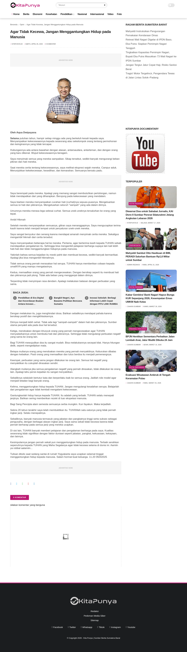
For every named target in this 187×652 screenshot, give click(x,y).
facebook (58, 627)
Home (15, 14)
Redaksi (94, 611)
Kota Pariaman (136, 367)
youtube (131, 627)
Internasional (97, 14)
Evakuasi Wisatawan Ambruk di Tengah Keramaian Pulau (148, 377)
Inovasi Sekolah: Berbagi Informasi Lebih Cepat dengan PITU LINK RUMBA (104, 300)
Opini (22, 24)
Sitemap (95, 620)
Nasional (82, 14)
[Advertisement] (147, 102)
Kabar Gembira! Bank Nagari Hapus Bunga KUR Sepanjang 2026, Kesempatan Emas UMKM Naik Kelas (150, 298)
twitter (72, 627)
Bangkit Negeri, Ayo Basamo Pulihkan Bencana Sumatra (68, 300)
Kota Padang (135, 203)
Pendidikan (66, 14)
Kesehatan (51, 14)
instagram (116, 627)
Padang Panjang (137, 329)
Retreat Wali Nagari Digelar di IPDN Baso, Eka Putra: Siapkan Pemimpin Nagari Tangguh (149, 44)
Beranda (13, 24)
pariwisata (134, 245)
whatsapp (87, 627)
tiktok (101, 627)
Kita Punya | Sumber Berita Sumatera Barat (101, 638)
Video (110, 14)
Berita (26, 14)
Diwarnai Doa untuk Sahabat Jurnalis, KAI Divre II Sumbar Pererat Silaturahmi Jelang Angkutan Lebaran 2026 (150, 215)
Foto (119, 14)
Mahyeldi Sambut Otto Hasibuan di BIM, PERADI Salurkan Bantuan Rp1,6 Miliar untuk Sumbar (148, 256)
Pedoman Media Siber (94, 616)
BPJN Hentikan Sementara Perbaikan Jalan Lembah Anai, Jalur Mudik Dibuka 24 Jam (150, 338)
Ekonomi (37, 14)
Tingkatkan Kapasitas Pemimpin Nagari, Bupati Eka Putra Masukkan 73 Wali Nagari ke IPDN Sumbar (151, 56)
